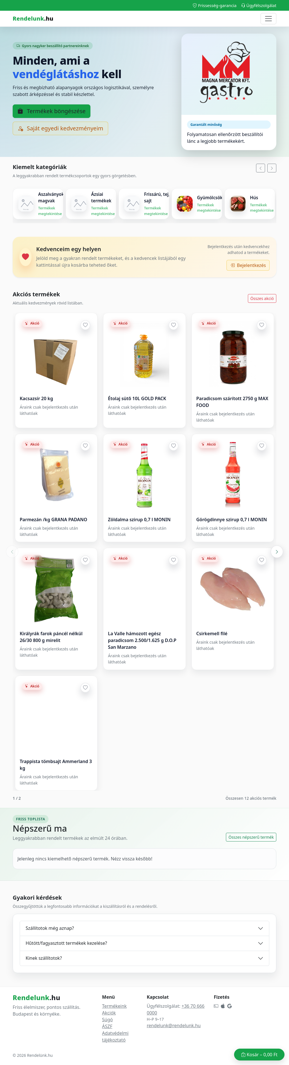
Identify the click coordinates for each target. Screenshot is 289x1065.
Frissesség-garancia (214, 5)
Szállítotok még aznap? (50, 928)
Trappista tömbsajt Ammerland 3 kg (56, 764)
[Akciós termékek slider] (144, 552)
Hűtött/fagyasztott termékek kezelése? (66, 943)
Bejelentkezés (248, 265)
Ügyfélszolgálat (258, 5)
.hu (33, 18)
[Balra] (260, 168)
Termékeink (114, 1006)
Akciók (109, 1013)
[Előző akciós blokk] (12, 551)
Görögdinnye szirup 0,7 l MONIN (231, 519)
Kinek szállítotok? (44, 958)
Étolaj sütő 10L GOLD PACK (137, 398)
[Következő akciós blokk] (277, 551)
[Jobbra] (271, 168)
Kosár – (259, 1054)
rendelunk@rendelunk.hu (174, 1025)
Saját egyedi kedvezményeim (60, 128)
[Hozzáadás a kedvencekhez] (85, 325)
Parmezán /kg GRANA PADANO (53, 519)
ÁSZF (107, 1026)
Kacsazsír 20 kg (36, 398)
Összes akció (262, 298)
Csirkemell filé (212, 633)
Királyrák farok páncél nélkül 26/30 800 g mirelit (51, 636)
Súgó (107, 1019)
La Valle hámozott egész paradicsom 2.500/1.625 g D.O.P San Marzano (142, 640)
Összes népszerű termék (251, 837)
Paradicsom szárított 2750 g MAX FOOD (232, 401)
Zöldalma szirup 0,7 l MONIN (139, 519)
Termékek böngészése (51, 111)
